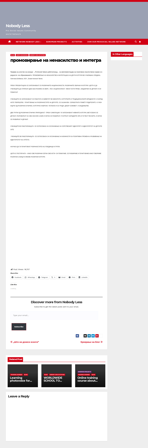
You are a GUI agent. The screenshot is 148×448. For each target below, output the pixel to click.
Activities (77, 42)
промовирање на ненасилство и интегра (55, 60)
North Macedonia (22, 55)
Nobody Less (18, 25)
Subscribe (18, 327)
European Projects (56, 42)
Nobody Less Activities (37, 55)
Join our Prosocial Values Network (106, 42)
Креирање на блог (92, 342)
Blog (12, 55)
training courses (16, 374)
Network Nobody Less (28, 42)
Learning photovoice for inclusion (20, 380)
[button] (136, 42)
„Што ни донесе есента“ (24, 342)
